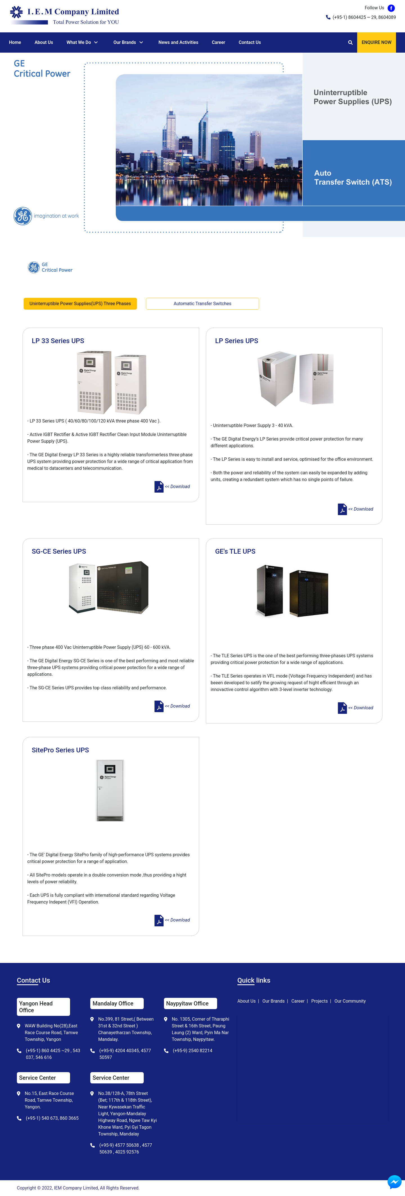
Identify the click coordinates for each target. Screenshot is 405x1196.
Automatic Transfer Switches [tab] (202, 303)
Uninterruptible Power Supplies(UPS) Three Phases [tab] (80, 303)
